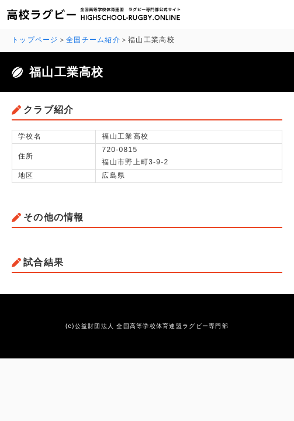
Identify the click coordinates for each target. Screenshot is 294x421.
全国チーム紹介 (93, 40)
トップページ (35, 40)
